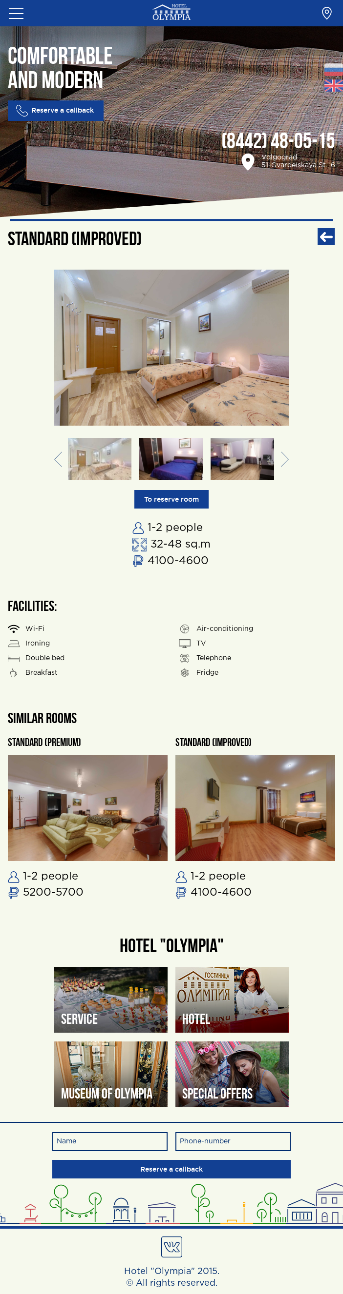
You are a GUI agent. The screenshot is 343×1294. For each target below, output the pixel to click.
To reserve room (171, 499)
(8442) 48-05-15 (278, 143)
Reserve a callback (55, 111)
